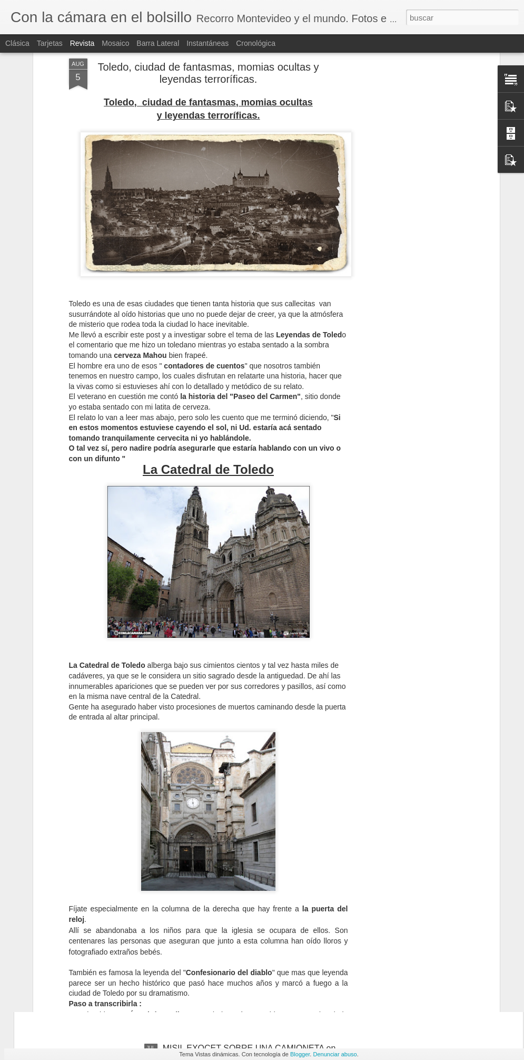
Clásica (17, 43)
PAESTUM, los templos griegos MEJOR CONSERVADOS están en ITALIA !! (237, 813)
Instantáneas (207, 43)
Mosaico (115, 43)
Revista (82, 43)
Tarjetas (50, 43)
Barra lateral (157, 43)
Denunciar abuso (335, 1054)
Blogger (300, 1054)
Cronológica (255, 43)
